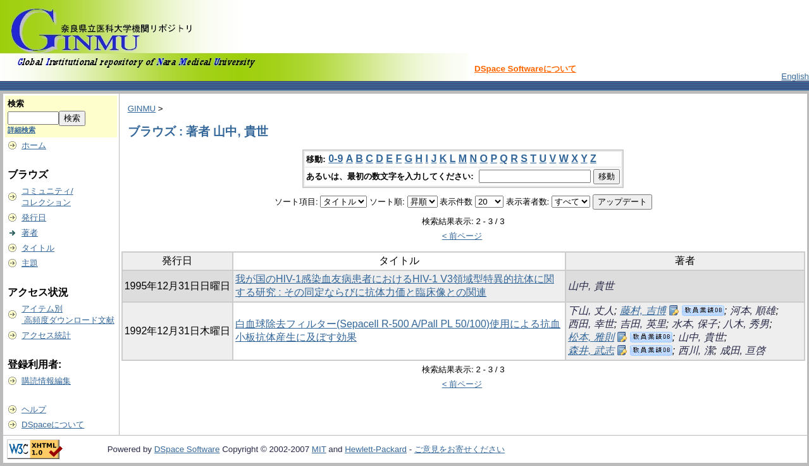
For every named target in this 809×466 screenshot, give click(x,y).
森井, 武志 (591, 350)
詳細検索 (21, 130)
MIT (319, 449)
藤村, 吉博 (643, 310)
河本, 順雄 (753, 310)
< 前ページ (462, 236)
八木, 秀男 (746, 323)
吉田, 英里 (643, 323)
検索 (16, 103)
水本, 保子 (695, 323)
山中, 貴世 (591, 285)
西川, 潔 (696, 350)
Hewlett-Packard (376, 449)
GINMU (142, 108)
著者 (30, 232)
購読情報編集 (46, 381)
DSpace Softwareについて (525, 68)
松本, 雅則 (591, 337)
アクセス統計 (46, 335)
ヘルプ (34, 409)
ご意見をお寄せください (459, 449)
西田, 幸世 (591, 323)
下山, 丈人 (591, 310)
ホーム (34, 145)
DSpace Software (187, 449)
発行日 (34, 217)
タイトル (38, 248)
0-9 (335, 158)
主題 (30, 263)
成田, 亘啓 (743, 350)
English (795, 76)
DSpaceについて (53, 424)
